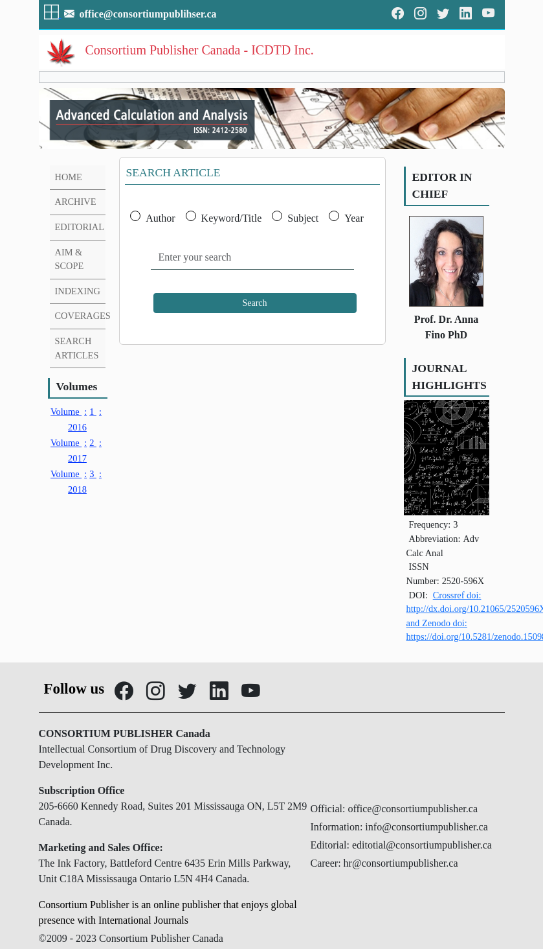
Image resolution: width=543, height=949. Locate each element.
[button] (52, 13)
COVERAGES (83, 315)
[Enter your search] (252, 258)
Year (353, 218)
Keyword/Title (231, 218)
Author (160, 218)
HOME (68, 177)
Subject (302, 218)
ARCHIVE (75, 201)
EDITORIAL (79, 227)
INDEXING (77, 291)
